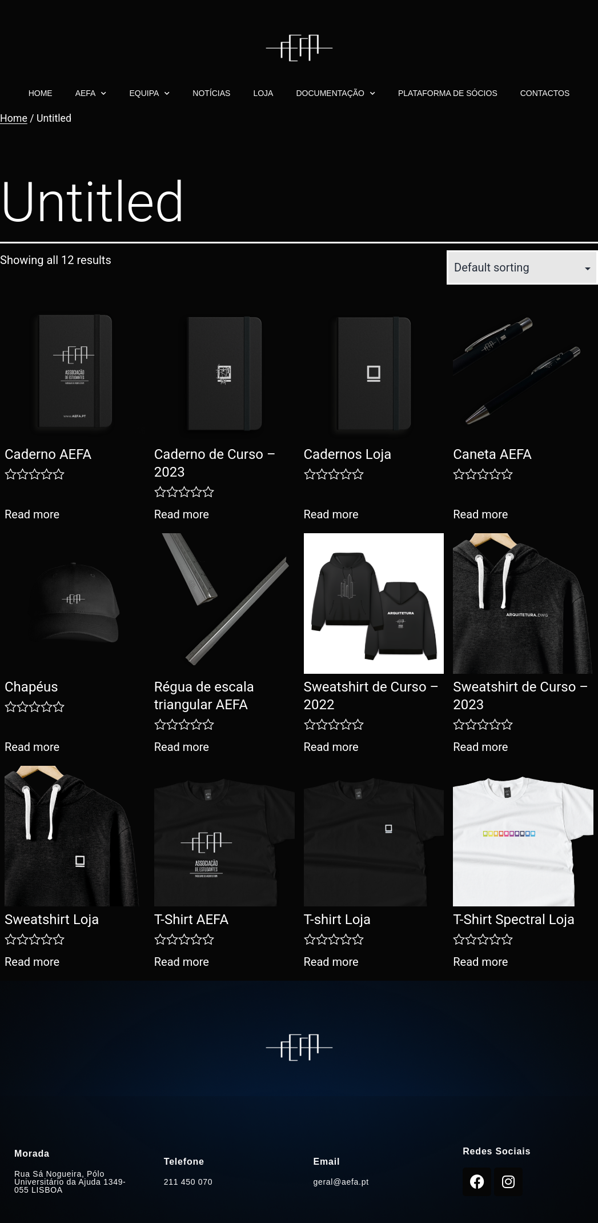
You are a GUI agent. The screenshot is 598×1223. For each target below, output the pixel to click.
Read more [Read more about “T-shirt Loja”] (331, 962)
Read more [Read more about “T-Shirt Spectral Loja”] (480, 962)
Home (41, 93)
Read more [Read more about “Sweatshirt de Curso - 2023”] (480, 747)
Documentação (335, 93)
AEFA (91, 93)
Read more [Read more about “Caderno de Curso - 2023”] (181, 514)
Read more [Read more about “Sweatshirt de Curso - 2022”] (331, 747)
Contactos (545, 93)
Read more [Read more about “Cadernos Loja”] (331, 514)
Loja (263, 93)
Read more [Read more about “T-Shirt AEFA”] (181, 962)
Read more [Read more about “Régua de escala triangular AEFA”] (181, 747)
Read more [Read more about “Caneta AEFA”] (480, 514)
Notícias (211, 93)
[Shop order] (522, 267)
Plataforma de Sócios (447, 93)
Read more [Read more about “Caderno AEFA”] (32, 514)
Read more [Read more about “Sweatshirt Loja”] (32, 962)
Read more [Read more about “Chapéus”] (32, 747)
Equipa (149, 93)
